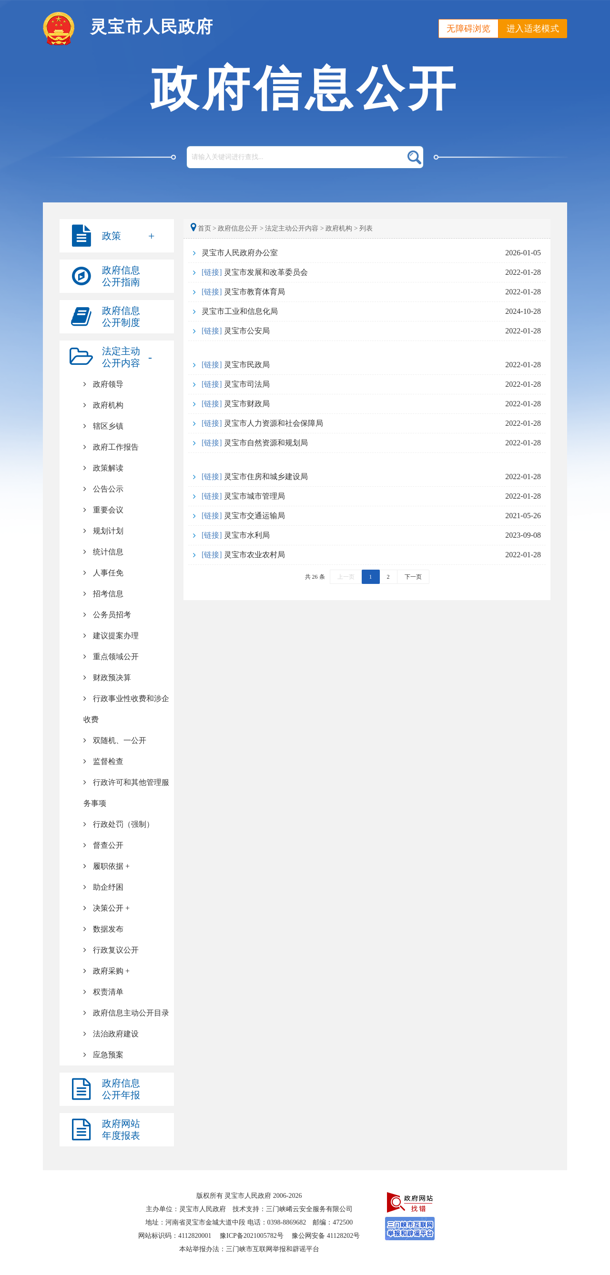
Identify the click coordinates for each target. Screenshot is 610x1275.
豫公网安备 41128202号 (326, 1235)
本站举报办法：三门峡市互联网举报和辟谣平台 (249, 1249)
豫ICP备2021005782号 (252, 1235)
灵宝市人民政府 (152, 27)
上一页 (346, 576)
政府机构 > (341, 228)
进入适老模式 (533, 28)
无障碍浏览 (468, 28)
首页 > (204, 228)
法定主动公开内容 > (294, 228)
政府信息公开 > (240, 228)
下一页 (413, 576)
